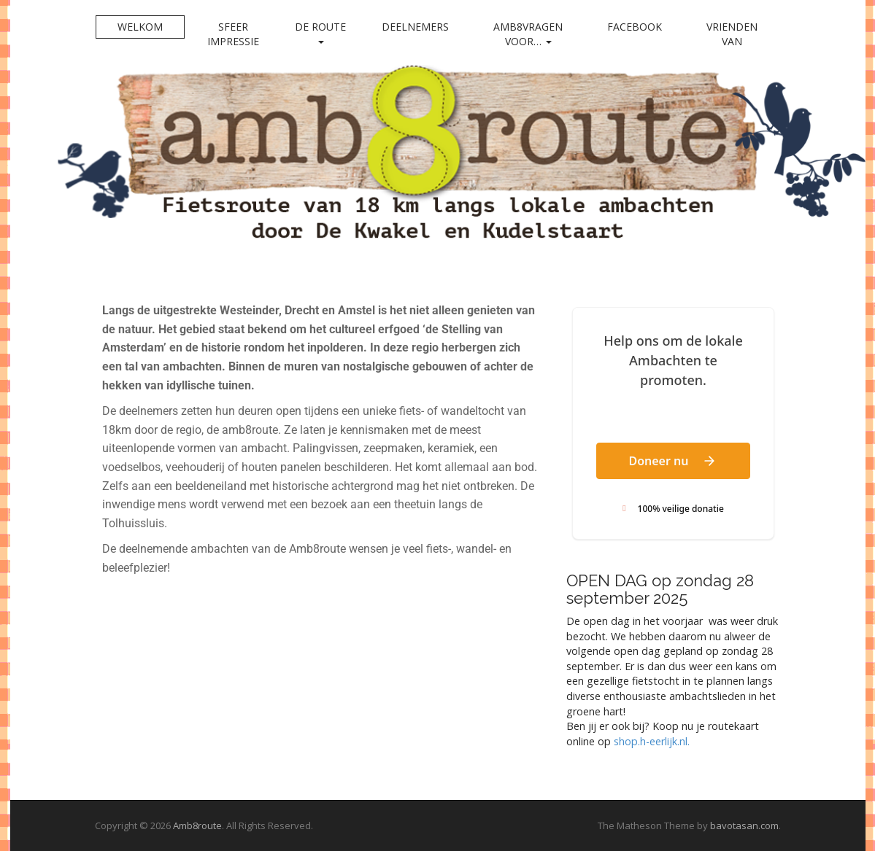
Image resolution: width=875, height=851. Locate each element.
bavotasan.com (744, 825)
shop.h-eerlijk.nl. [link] (652, 741)
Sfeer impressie (233, 34)
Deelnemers (415, 27)
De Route (320, 32)
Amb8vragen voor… (528, 34)
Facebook (634, 27)
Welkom (140, 27)
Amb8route (197, 825)
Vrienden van (732, 34)
